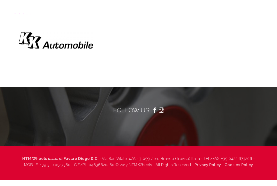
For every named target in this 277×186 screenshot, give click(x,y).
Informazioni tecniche (119, 28)
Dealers (175, 28)
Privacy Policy (207, 164)
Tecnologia (53, 28)
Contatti (232, 28)
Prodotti (78, 28)
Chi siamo (27, 28)
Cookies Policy (238, 164)
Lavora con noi (204, 28)
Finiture (154, 28)
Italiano (260, 28)
